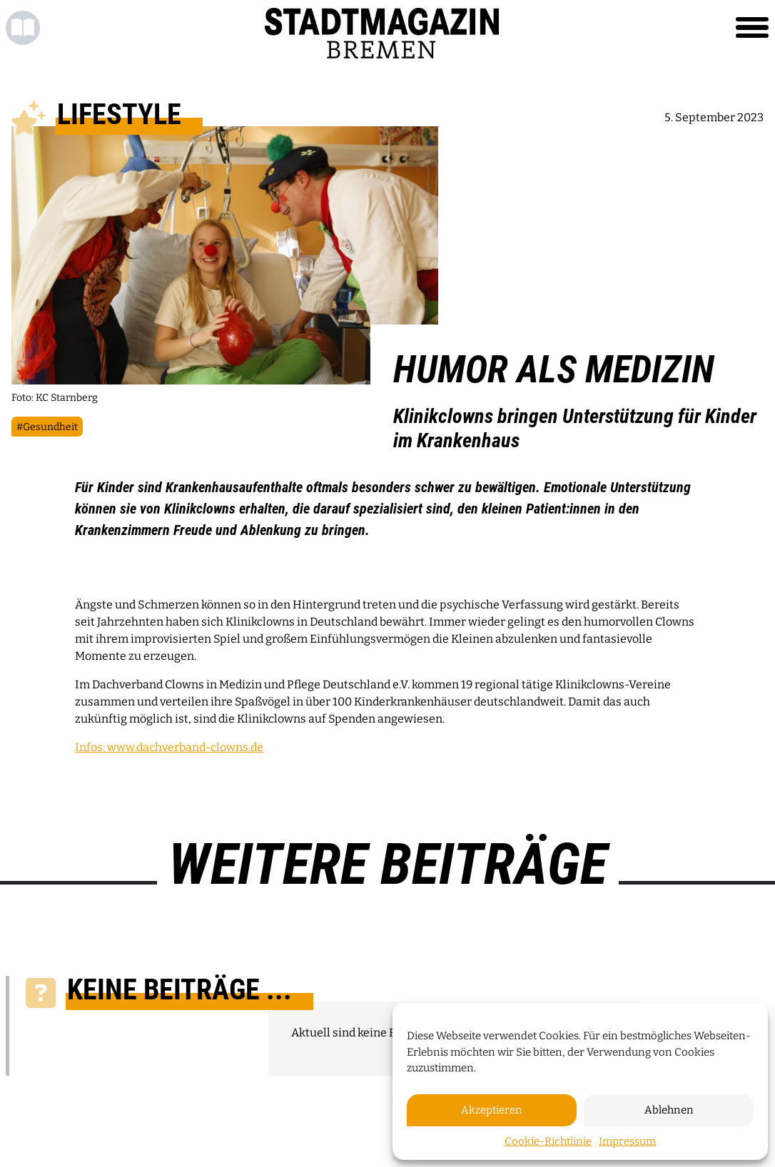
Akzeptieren (491, 1110)
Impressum (627, 1141)
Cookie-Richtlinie (548, 1141)
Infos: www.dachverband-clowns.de (169, 747)
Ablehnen (669, 1110)
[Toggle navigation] (752, 27)
